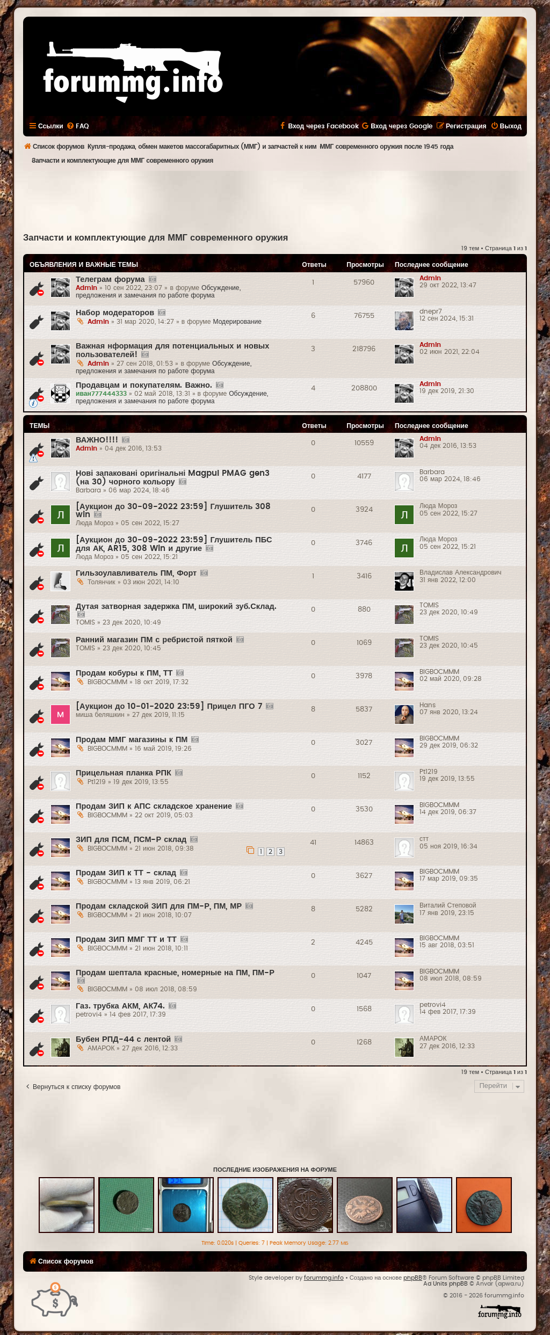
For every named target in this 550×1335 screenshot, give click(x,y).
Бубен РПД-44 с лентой (123, 1039)
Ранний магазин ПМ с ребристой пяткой (154, 640)
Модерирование (237, 321)
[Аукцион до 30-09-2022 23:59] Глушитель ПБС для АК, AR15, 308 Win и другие (174, 544)
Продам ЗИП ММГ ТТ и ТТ (126, 939)
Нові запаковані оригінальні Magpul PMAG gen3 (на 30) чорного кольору (173, 477)
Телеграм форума (110, 279)
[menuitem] (77, 126)
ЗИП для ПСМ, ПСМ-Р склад (131, 840)
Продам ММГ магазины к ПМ (131, 740)
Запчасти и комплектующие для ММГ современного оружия (155, 238)
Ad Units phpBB (445, 1284)
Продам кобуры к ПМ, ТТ (124, 673)
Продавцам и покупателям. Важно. (144, 385)
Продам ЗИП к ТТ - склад (126, 873)
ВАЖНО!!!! (97, 440)
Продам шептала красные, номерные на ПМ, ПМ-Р (175, 973)
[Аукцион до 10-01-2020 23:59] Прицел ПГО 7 (169, 706)
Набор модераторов (115, 313)
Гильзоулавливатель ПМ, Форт (136, 573)
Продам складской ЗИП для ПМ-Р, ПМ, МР (159, 906)
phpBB (412, 1278)
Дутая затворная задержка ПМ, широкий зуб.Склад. (176, 607)
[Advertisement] (275, 200)
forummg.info (324, 1278)
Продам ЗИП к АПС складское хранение (154, 806)
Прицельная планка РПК (123, 773)
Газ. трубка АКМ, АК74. (120, 1006)
